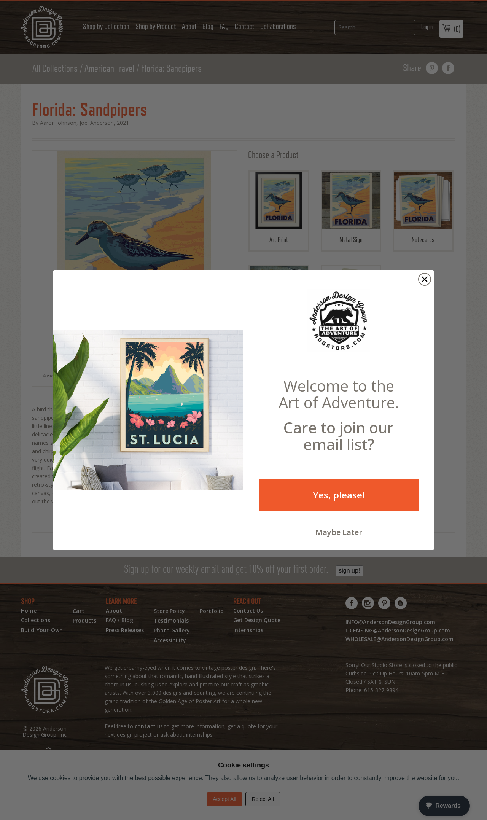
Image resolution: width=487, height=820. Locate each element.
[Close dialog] (425, 279)
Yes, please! (339, 495)
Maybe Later (338, 532)
